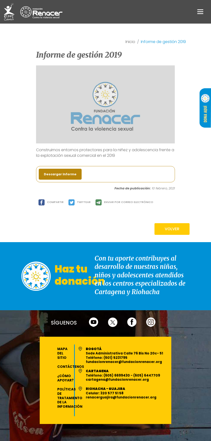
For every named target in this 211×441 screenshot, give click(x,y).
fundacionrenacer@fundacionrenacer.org (124, 362)
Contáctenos (70, 366)
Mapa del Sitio (62, 353)
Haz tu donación (80, 275)
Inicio (130, 41)
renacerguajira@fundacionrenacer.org (121, 397)
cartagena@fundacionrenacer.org (117, 379)
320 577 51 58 (112, 393)
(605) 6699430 (117, 375)
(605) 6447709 (146, 375)
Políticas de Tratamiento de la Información (69, 398)
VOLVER (172, 229)
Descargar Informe (60, 174)
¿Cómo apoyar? (65, 378)
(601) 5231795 (115, 357)
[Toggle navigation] (200, 12)
